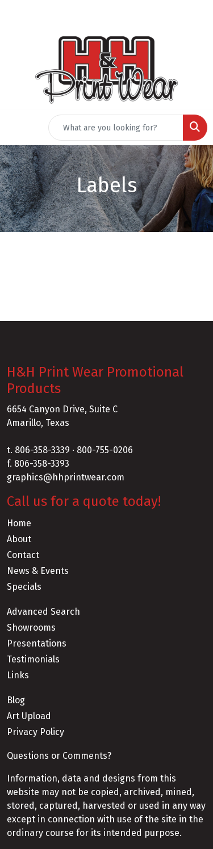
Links (18, 675)
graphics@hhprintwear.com (65, 477)
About (19, 539)
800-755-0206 (105, 450)
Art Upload (29, 716)
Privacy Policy (35, 731)
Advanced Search (43, 611)
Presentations (36, 643)
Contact (23, 555)
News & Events (38, 570)
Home (19, 523)
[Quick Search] (115, 128)
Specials (24, 586)
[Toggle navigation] (18, 128)
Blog (16, 700)
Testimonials (33, 659)
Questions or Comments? (59, 755)
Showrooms (31, 627)
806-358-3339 (42, 450)
